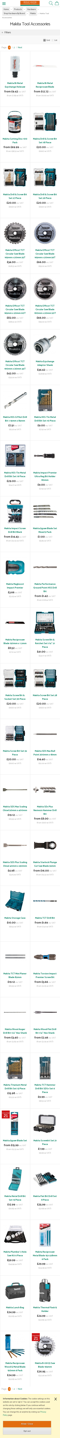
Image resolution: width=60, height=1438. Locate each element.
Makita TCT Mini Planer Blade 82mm (15, 975)
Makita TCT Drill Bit (45, 918)
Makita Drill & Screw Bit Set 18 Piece (45, 140)
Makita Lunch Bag (15, 1307)
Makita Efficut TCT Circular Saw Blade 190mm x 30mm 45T (15, 365)
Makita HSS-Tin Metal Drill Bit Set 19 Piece (15, 474)
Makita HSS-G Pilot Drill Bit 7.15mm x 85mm (15, 419)
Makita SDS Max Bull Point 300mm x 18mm (45, 753)
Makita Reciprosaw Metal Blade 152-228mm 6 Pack (45, 1255)
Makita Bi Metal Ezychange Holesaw (15, 85)
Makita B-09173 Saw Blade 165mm (45, 1365)
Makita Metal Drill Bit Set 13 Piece (15, 1198)
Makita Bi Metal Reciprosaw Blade (45, 85)
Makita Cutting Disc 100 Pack (15, 140)
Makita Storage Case (15, 918)
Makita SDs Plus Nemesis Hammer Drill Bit (45, 810)
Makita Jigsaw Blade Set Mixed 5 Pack (45, 530)
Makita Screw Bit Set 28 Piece (45, 697)
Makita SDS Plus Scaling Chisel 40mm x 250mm (15, 864)
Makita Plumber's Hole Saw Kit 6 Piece (15, 1253)
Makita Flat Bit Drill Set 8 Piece (45, 1198)
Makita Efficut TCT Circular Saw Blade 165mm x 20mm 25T (15, 253)
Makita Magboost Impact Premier (15, 586)
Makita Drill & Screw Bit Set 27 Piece (15, 196)
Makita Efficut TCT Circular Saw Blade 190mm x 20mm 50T (45, 309)
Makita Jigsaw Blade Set (15, 1140)
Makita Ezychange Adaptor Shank (45, 363)
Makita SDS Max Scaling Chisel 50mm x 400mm (15, 808)
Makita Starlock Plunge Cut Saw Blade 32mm (45, 864)
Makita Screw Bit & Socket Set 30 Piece (15, 697)
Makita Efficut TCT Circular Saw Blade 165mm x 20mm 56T (44, 253)
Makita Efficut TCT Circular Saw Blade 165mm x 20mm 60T (15, 309)
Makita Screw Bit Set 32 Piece (15, 753)
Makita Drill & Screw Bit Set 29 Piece (45, 196)
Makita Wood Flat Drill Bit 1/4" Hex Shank (45, 1031)
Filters (7, 32)
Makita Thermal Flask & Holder (45, 1309)
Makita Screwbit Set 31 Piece (45, 1142)
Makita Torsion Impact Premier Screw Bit (45, 975)
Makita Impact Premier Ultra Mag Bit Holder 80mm (45, 476)
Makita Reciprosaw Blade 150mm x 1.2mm (15, 641)
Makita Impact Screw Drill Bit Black (15, 530)
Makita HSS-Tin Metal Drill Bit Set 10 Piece (45, 419)
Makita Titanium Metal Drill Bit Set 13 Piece (15, 1086)
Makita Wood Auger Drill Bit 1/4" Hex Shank (15, 1031)
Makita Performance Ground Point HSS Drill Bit (45, 587)
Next (20, 47)
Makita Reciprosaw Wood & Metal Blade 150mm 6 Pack (15, 1366)
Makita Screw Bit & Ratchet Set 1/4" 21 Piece (45, 643)
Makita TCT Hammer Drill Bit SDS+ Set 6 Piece (44, 1088)
